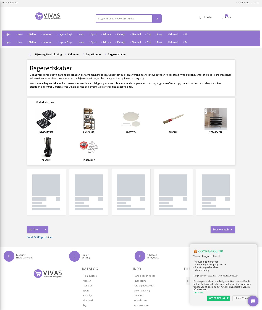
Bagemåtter (46, 124)
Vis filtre (38, 222)
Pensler (173, 124)
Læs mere (198, 292)
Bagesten (131, 124)
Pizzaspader (215, 124)
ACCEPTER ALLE (218, 298)
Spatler (46, 152)
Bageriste (88, 124)
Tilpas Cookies (243, 298)
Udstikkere (89, 152)
